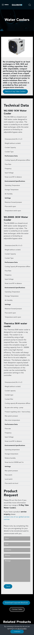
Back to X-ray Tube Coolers (15, 91)
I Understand (17, 631)
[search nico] (30, 4)
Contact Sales (17, 609)
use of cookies (21, 628)
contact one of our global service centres (16, 518)
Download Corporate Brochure (16, 603)
